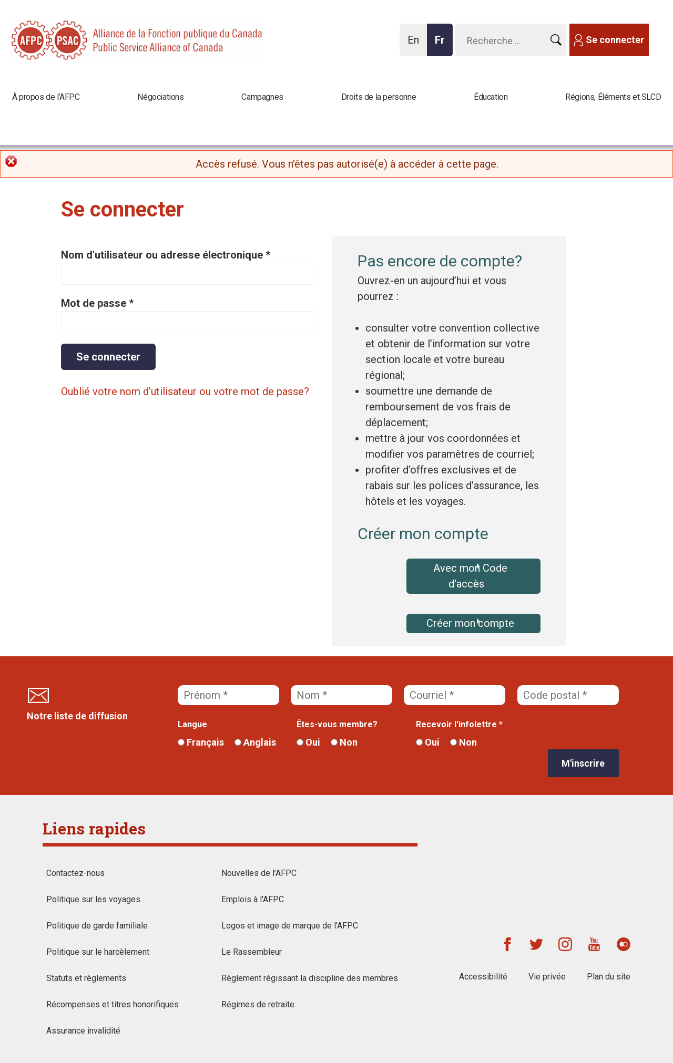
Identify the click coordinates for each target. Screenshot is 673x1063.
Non (344, 742)
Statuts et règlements (86, 978)
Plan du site (608, 977)
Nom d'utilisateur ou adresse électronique (165, 255)
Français (201, 742)
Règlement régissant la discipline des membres (309, 978)
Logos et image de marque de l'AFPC (289, 926)
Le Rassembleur (251, 952)
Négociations (160, 97)
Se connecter (615, 39)
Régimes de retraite (257, 1004)
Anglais (255, 742)
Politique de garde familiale (97, 926)
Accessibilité (483, 977)
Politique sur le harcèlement (97, 952)
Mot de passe (97, 303)
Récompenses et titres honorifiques (112, 1004)
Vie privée (547, 977)
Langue (192, 724)
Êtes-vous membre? (337, 724)
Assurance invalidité (83, 1031)
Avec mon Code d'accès (470, 576)
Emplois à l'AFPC (252, 899)
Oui (308, 742)
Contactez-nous (75, 873)
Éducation (490, 97)
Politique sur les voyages (93, 899)
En (416, 45)
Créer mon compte (470, 623)
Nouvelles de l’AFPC (259, 873)
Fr (443, 45)
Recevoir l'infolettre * (459, 724)
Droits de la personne (378, 97)
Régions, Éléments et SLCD (613, 97)
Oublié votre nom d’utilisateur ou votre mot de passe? (185, 391)
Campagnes (262, 97)
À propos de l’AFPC (46, 97)
